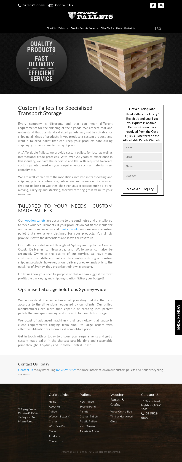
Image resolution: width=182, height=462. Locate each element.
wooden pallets (35, 220)
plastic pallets (69, 229)
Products (54, 436)
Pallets (61, 30)
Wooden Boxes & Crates (83, 30)
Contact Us (129, 30)
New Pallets (87, 401)
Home (52, 401)
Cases (119, 30)
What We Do (107, 30)
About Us (51, 30)
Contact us (25, 370)
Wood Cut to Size (121, 411)
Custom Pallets (89, 416)
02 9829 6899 (66, 370)
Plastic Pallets (89, 421)
